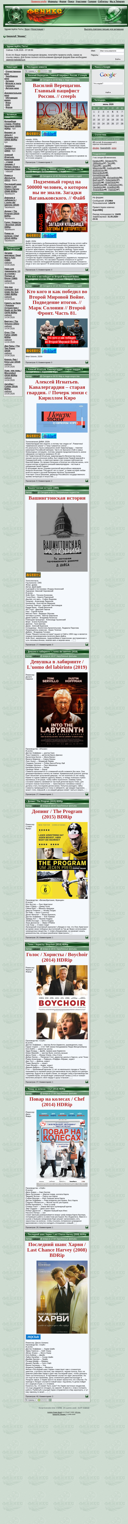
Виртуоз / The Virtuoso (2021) (11, 322)
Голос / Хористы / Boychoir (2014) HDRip (12, 224)
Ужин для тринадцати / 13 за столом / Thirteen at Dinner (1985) (12, 274)
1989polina (98, 163)
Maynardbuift (98, 173)
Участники (81, 1)
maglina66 (111, 168)
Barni (34, 492)
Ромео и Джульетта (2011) (9, 177)
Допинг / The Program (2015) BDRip (11, 213)
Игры (8, 102)
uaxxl (105, 166)
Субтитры (103, 1)
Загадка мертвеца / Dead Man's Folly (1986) (12, 256)
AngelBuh (111, 187)
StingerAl (109, 161)
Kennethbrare (99, 175)
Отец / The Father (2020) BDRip (10, 334)
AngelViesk (110, 182)
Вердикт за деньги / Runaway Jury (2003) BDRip (11, 136)
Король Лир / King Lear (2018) (12, 360)
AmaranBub (98, 189)
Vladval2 (112, 189)
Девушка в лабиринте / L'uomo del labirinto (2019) (11, 201)
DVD (7, 105)
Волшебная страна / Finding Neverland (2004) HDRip (12, 125)
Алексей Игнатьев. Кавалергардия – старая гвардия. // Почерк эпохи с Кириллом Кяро (12, 162)
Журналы (53, 1)
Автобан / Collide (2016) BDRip (11, 386)
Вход (27, 29)
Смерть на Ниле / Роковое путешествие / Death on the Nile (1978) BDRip (12, 308)
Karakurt (96, 161)
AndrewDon (113, 185)
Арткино (9, 81)
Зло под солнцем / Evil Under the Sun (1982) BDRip (11, 291)
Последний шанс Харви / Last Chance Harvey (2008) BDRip (12, 188)
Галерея (92, 1)
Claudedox (97, 187)
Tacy (109, 163)
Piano (95, 166)
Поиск (71, 1)
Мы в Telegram (117, 1)
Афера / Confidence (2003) (10, 148)
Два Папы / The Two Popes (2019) (12, 348)
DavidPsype (98, 185)
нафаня (8, 262)
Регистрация (37, 29)
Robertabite (111, 180)
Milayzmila (97, 168)
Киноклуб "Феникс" (16, 36)
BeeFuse (97, 180)
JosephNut (97, 178)
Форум (62, 1)
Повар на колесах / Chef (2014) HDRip (11, 235)
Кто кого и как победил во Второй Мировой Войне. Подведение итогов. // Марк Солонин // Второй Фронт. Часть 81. (56, 279)
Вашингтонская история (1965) (43, 488)
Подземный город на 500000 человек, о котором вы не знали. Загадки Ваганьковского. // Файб (54, 170)
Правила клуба (38, 1)
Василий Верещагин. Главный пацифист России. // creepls (57, 75)
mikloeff (35, 80)
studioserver (98, 170)
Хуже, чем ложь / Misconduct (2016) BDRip (12, 373)
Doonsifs (97, 182)
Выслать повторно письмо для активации (104, 29)
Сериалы (10, 86)
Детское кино (12, 88)
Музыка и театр (13, 83)
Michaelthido (113, 178)
